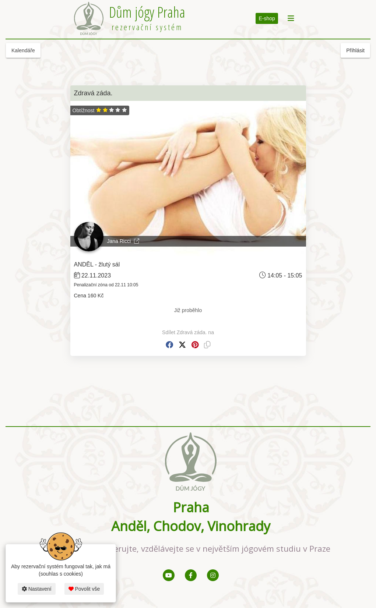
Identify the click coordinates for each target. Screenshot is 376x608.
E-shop (267, 18)
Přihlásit (355, 50)
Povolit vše (84, 589)
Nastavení (37, 589)
